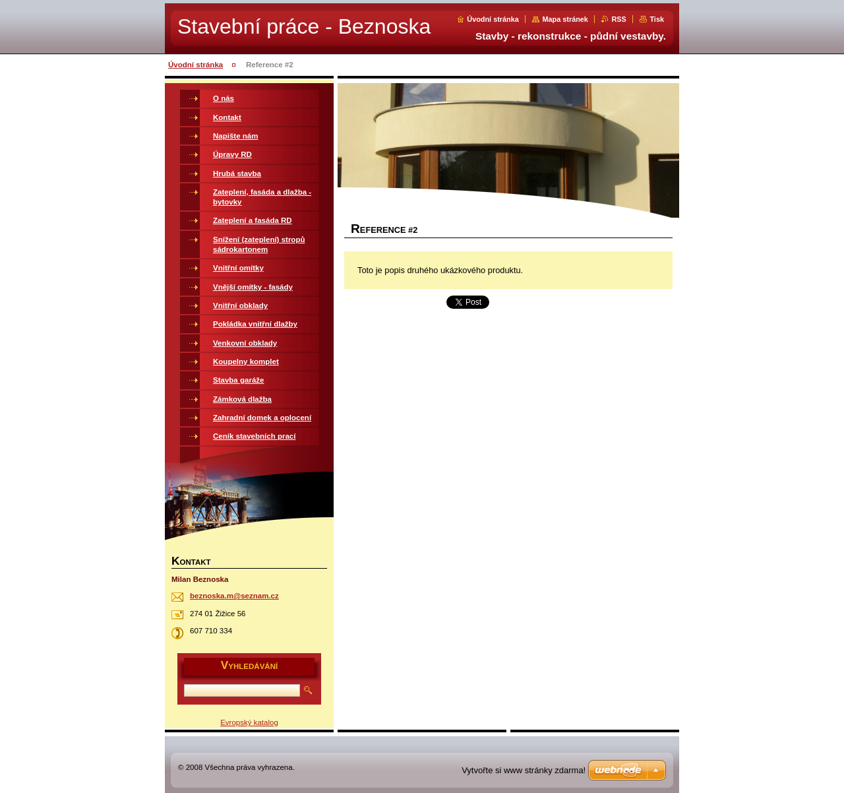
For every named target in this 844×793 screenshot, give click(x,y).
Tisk (656, 19)
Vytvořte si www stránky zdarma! (524, 770)
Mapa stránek (565, 19)
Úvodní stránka (493, 19)
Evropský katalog (249, 722)
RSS (618, 19)
